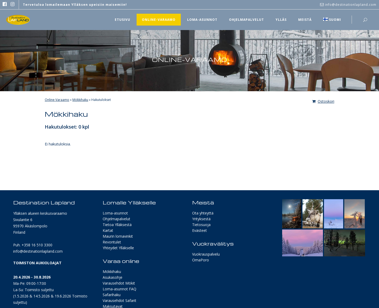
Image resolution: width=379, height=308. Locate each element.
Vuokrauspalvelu (206, 254)
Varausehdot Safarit (119, 300)
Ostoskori (323, 101)
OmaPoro (200, 259)
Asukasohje (112, 277)
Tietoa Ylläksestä (117, 224)
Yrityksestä (201, 218)
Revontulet (112, 242)
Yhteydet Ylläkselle (118, 247)
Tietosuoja (201, 224)
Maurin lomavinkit (118, 236)
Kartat (108, 230)
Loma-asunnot (115, 213)
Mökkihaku (80, 99)
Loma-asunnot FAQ (119, 288)
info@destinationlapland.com (38, 251)
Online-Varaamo (57, 99)
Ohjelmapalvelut (116, 218)
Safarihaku (112, 294)
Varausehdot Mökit (119, 283)
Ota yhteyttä (202, 213)
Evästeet (199, 230)
